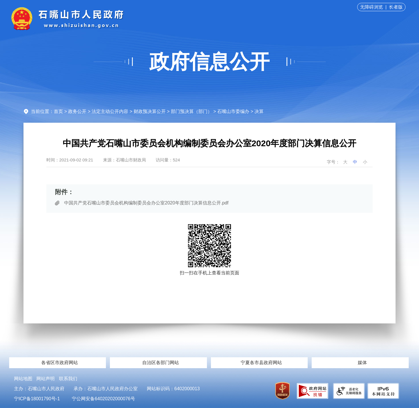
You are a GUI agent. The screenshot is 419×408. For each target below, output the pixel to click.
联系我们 (68, 378)
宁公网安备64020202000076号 (103, 398)
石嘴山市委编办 (233, 111)
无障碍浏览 (371, 7)
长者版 (396, 7)
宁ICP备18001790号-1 (37, 398)
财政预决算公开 (150, 111)
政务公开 (77, 111)
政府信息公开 (209, 62)
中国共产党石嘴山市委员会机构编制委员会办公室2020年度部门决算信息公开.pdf (146, 202)
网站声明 (45, 378)
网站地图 (23, 378)
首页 (58, 111)
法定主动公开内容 (110, 111)
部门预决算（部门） (191, 111)
